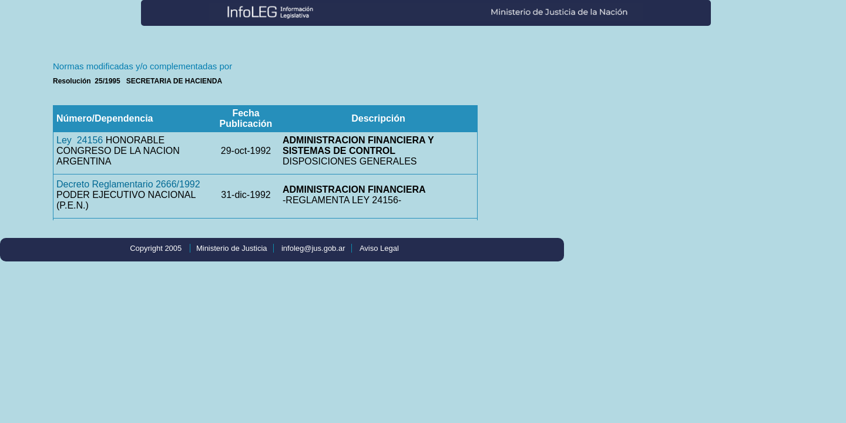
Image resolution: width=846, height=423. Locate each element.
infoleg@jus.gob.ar (313, 248)
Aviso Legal (379, 248)
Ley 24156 (79, 140)
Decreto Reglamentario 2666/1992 (128, 184)
